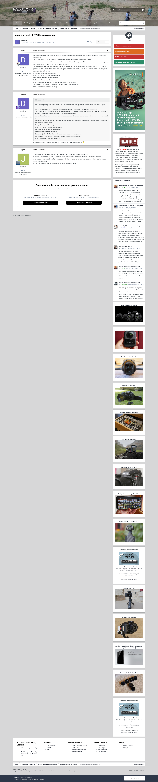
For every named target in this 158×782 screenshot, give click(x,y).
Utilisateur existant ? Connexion (122, 10)
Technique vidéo (51, 746)
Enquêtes (49, 748)
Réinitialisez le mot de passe (129, 579)
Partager (90, 42)
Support (83, 23)
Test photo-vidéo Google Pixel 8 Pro (128, 494)
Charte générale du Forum (123, 46)
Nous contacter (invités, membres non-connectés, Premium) (58, 771)
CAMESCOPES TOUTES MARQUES (43, 43)
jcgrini (23, 150)
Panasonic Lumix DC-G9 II (129, 467)
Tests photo (75, 748)
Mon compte (101, 748)
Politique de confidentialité (33, 771)
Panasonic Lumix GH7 (128, 385)
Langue (15, 771)
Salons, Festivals (128, 746)
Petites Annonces (44, 23)
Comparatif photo (77, 751)
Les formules (102, 746)
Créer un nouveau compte (40, 202)
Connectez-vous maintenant (84, 202)
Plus (110, 23)
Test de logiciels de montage (29, 752)
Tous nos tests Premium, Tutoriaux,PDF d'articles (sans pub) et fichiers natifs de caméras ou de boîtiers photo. (129, 569)
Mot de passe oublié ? (121, 57)
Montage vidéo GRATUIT (125, 246)
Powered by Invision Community (136, 770)
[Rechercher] (130, 23)
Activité (17, 23)
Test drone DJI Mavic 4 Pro (129, 357)
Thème (22, 771)
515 (23, 115)
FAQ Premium (102, 751)
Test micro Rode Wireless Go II (129, 673)
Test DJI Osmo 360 (128, 330)
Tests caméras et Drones (79, 746)
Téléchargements (29, 23)
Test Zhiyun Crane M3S (129, 617)
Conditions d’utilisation (38, 779)
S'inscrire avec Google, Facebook (125, 62)
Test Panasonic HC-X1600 (129, 305)
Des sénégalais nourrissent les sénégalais (130, 185)
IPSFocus (23, 769)
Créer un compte (103, 749)
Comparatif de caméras (79, 749)
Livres (48, 749)
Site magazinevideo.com (97, 23)
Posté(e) (39, 50)
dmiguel (23, 94)
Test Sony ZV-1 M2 (129, 588)
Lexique (125, 748)
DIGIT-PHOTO (123, 149)
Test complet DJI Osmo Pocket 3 (128, 522)
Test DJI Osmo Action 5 (129, 439)
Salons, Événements (72, 23)
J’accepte (135, 778)
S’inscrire (137, 10)
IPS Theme (16, 769)
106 (23, 170)
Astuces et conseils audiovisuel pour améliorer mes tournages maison (129, 267)
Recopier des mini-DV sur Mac (129, 412)
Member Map (58, 23)
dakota (23, 50)
